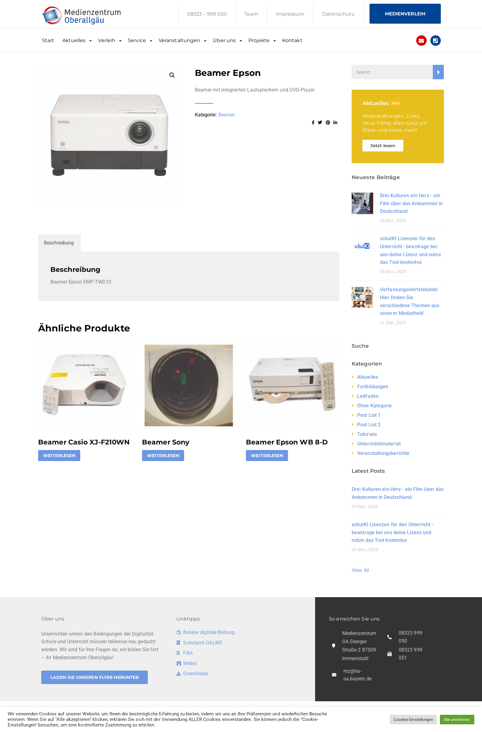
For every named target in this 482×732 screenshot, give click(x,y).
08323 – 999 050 (207, 14)
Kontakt (292, 40)
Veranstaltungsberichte (383, 453)
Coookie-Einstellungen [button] (413, 719)
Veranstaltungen (179, 40)
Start (48, 40)
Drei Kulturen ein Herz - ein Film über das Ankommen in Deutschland (411, 203)
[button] (172, 75)
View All (360, 570)
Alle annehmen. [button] (457, 719)
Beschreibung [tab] (59, 243)
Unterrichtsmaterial (379, 444)
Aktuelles (74, 40)
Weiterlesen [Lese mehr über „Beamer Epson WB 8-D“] (267, 455)
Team (251, 14)
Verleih (106, 40)
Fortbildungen (372, 386)
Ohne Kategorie (374, 406)
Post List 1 (369, 415)
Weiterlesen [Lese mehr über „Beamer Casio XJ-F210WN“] (59, 455)
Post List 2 (369, 425)
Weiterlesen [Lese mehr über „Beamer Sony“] (163, 455)
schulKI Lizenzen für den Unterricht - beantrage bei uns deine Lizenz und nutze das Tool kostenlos (392, 532)
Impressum (290, 14)
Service (137, 40)
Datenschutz (338, 14)
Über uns (224, 40)
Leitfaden (368, 396)
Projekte (259, 40)
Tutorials (367, 434)
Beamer (226, 115)
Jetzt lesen (382, 145)
